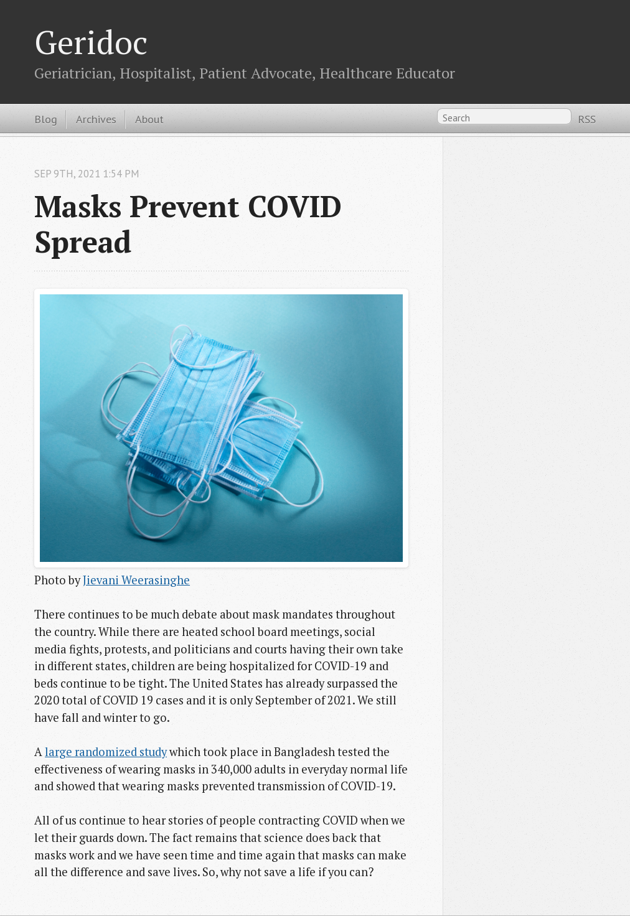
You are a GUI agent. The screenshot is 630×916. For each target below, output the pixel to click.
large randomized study (106, 751)
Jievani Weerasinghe (136, 579)
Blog (45, 118)
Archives (96, 118)
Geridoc (91, 41)
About (149, 118)
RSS (587, 118)
